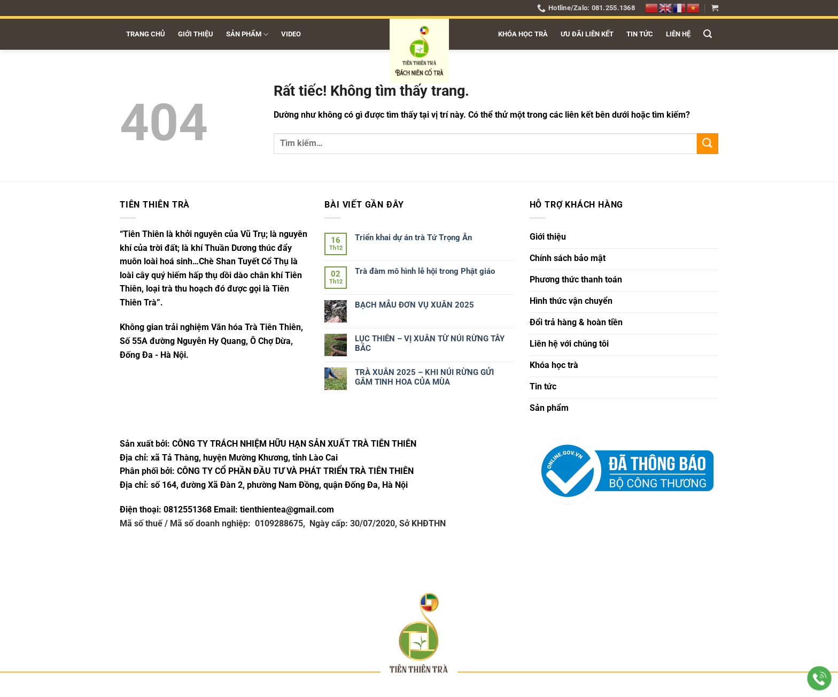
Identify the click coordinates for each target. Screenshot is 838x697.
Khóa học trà (523, 34)
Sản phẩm (247, 34)
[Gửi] (707, 143)
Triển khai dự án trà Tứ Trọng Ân (413, 237)
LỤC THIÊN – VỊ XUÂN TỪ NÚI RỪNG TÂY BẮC (430, 343)
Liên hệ (678, 34)
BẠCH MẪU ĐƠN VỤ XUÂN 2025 (414, 305)
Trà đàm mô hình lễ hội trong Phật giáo (425, 271)
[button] (714, 7)
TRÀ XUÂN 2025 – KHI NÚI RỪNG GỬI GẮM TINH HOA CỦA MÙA (424, 377)
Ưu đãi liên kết (587, 34)
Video (291, 34)
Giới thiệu (195, 34)
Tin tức (639, 34)
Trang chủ (145, 34)
